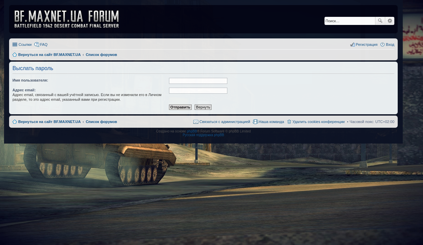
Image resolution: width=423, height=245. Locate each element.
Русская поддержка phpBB (203, 135)
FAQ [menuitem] (44, 44)
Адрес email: (24, 90)
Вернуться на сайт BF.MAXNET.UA (49, 122)
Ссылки (25, 44)
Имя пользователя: (30, 80)
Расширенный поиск (389, 21)
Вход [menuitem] (390, 44)
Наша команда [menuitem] (271, 122)
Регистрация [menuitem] (366, 44)
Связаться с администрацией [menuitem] (224, 122)
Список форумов (101, 122)
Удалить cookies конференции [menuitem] (318, 122)
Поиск (380, 21)
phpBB (192, 131)
